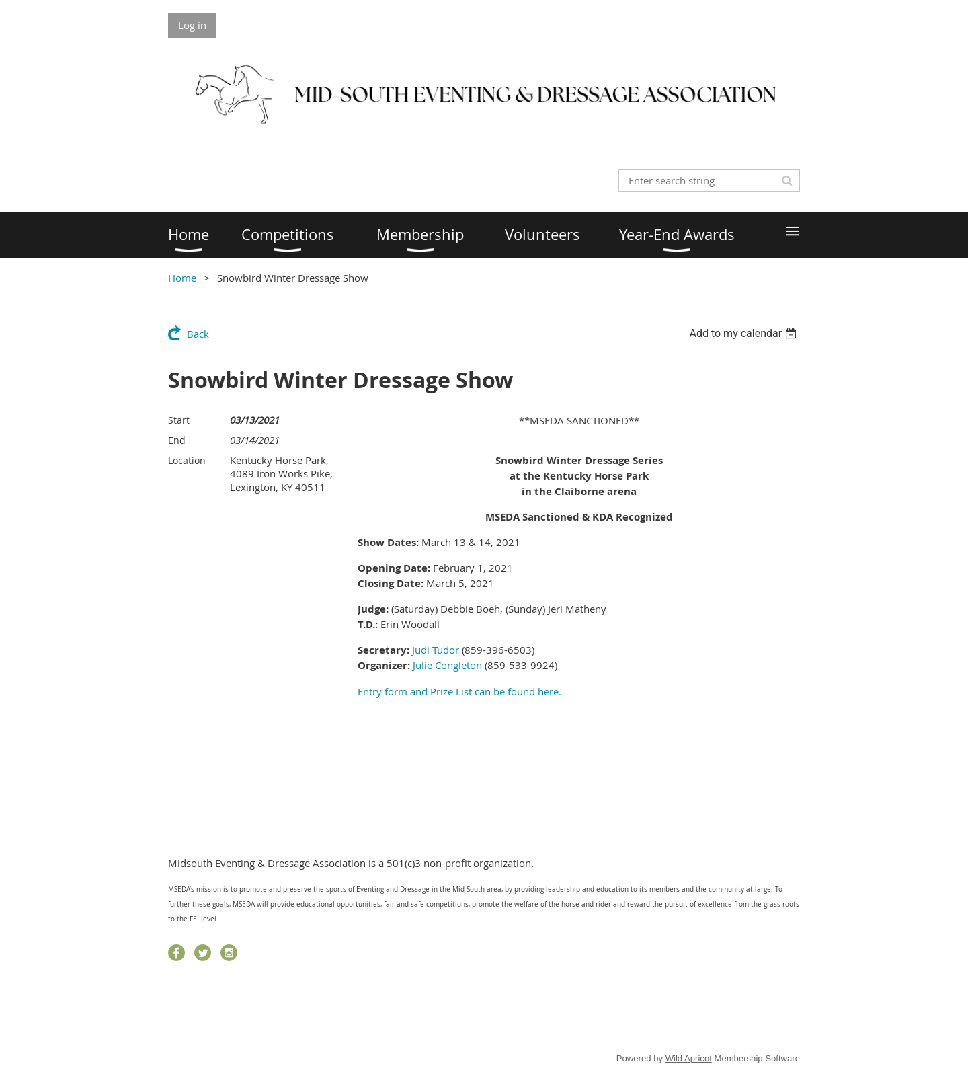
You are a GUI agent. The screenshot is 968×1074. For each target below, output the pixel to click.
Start (179, 420)
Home (182, 277)
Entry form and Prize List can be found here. (459, 691)
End (177, 440)
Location (187, 460)
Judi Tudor (435, 649)
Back (198, 333)
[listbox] (744, 333)
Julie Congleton (447, 665)
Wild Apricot (689, 1058)
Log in (192, 25)
